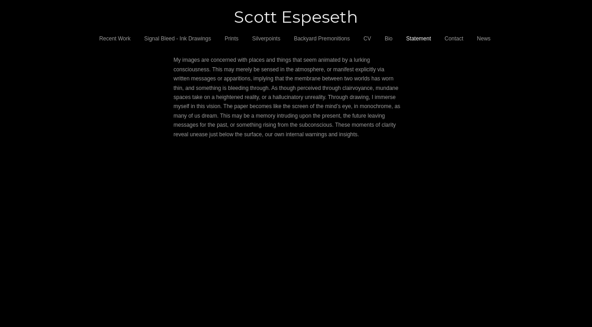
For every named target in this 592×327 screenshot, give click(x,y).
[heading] (296, 17)
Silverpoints (266, 38)
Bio (388, 38)
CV (367, 38)
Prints (232, 38)
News (483, 38)
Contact (454, 38)
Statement (418, 38)
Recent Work (115, 38)
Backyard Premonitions (322, 38)
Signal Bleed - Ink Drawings (177, 38)
